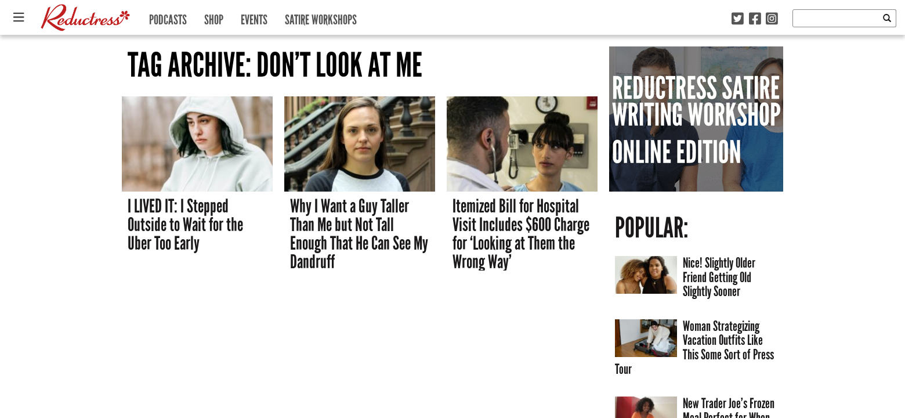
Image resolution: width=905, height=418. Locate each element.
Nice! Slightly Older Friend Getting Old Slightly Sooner (719, 277)
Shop (213, 17)
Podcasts (168, 17)
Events (254, 17)
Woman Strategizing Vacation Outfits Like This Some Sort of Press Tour (694, 347)
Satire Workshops (321, 17)
